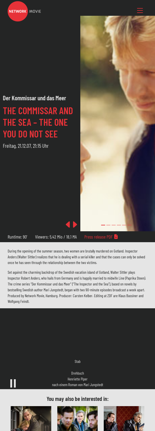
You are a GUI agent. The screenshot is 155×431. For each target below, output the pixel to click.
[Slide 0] (103, 225)
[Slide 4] (124, 225)
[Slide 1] (108, 225)
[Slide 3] (119, 225)
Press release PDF (101, 237)
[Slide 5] (129, 225)
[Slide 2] (114, 225)
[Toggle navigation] (140, 10)
